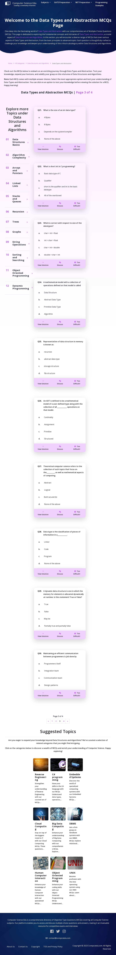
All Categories (20, 63)
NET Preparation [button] (83, 2)
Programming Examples (101, 4)
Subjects (45, 2)
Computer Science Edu (20, 4)
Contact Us (23, 946)
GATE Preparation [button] (62, 2)
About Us (11, 946)
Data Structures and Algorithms (38, 63)
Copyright (35, 946)
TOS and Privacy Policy (52, 946)
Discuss (60, 148)
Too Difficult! (76, 147)
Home (10, 63)
